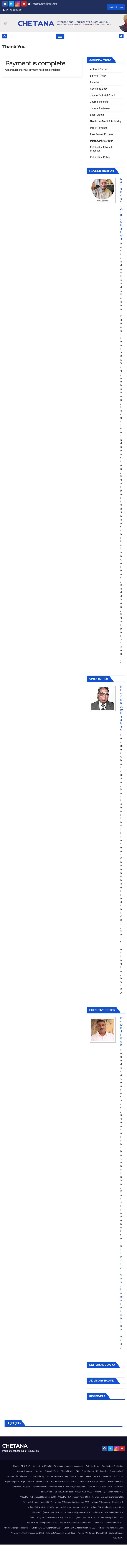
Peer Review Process (101, 134)
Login (80, 1476)
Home (15, 1466)
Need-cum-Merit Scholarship (105, 121)
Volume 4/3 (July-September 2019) (108, 1512)
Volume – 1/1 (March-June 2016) (109, 1492)
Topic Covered (46, 1492)
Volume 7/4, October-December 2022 (27, 1533)
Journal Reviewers (100, 108)
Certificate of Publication (113, 1466)
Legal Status (97, 114)
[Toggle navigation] (60, 36)
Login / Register (116, 7)
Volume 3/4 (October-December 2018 (107, 1507)
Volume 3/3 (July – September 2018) (72, 1507)
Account (36, 1466)
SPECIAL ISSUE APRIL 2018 (100, 1486)
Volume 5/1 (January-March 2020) (80, 1517)
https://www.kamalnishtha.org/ (121, 1296)
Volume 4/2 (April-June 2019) (77, 1512)
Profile (74, 1481)
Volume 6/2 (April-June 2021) (16, 1528)
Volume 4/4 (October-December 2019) (46, 1517)
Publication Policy (100, 157)
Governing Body (98, 88)
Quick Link (16, 1486)
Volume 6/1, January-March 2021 (109, 1523)
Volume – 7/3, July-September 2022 (108, 1497)
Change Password (25, 1471)
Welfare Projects (116, 1533)
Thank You (119, 1486)
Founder (94, 82)
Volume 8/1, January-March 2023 (60, 1533)
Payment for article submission (34, 1481)
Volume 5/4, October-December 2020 (76, 1523)
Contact (38, 1471)
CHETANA (14, 1446)
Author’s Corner (98, 69)
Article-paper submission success (68, 1466)
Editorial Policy (98, 75)
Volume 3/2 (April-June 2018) (41, 1507)
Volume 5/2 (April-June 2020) (111, 1517)
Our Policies (118, 1476)
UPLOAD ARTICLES (83, 1492)
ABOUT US (25, 1466)
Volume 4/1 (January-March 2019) (47, 1512)
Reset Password (40, 1486)
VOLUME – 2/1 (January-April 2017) (74, 1497)
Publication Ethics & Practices (92, 1481)
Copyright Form (51, 1471)
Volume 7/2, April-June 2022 (111, 1528)
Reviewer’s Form (56, 1486)
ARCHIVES (46, 1466)
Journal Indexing (99, 101)
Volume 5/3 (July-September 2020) (42, 1523)
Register (26, 1486)
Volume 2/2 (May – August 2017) (37, 1502)
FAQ (77, 1471)
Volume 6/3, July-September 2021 (46, 1528)
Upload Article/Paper (101, 140)
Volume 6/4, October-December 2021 (80, 1528)
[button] (115, 36)
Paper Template (98, 127)
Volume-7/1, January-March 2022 (92, 1533)
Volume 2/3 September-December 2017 (72, 1502)
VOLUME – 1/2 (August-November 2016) (38, 1497)
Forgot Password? (90, 1471)
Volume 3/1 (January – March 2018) (108, 1502)
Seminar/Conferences (75, 1486)
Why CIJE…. (118, 1538)
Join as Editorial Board (102, 95)
